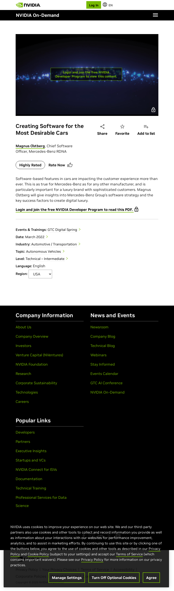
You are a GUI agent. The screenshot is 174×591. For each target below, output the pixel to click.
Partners (23, 441)
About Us (23, 327)
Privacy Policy (92, 559)
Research (23, 373)
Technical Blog (102, 345)
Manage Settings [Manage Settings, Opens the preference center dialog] (67, 577)
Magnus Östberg (30, 146)
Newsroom (99, 327)
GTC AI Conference (106, 383)
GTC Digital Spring (62, 229)
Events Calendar (104, 373)
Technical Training (31, 488)
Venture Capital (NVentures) (39, 355)
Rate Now (60, 165)
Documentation (29, 478)
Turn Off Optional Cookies (114, 577)
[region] (86, 551)
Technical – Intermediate (45, 259)
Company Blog (102, 336)
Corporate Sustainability (36, 383)
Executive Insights (31, 451)
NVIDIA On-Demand (107, 392)
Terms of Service (129, 554)
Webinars (98, 355)
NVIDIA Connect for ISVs (36, 469)
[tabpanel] (87, 211)
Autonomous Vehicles (43, 251)
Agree (151, 577)
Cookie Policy (38, 554)
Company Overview (32, 336)
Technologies (27, 392)
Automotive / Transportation (54, 244)
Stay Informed (102, 364)
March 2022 (34, 237)
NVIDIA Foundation (32, 364)
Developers (25, 432)
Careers (22, 401)
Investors (23, 345)
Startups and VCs (31, 460)
